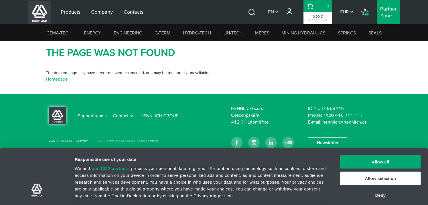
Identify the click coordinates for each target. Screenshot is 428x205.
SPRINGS (347, 32)
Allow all (380, 117)
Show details (299, 193)
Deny (380, 150)
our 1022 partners (110, 123)
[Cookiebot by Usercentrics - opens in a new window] (37, 194)
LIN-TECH (232, 32)
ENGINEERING (128, 32)
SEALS (375, 32)
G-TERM (162, 32)
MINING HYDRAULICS (303, 32)
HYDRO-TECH (197, 32)
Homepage (57, 78)
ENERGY (92, 32)
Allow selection (380, 133)
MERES (262, 32)
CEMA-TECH (59, 32)
